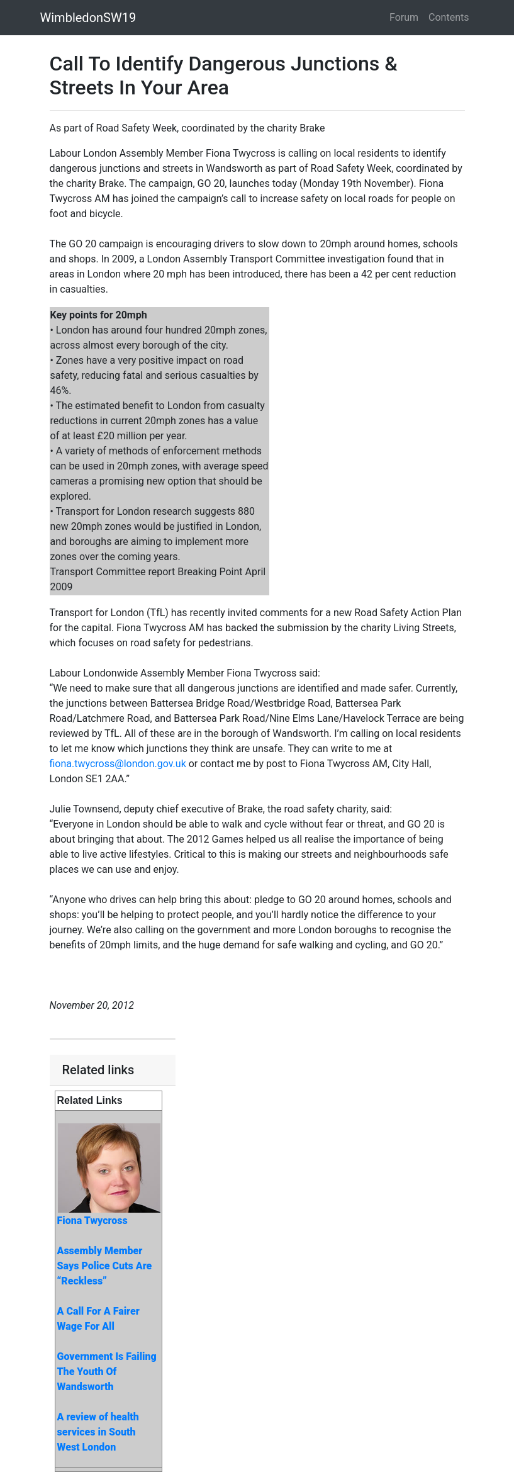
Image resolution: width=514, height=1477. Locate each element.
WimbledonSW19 (88, 17)
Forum (403, 17)
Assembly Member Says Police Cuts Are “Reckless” (104, 1266)
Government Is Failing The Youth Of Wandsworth (107, 1372)
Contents (448, 17)
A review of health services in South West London (98, 1432)
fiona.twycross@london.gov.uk (118, 764)
